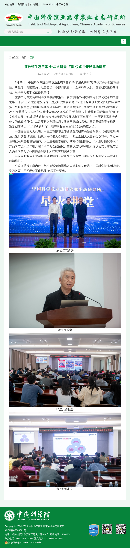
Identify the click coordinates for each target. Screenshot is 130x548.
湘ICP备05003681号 (15, 530)
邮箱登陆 (35, 4)
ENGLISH (48, 4)
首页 (24, 57)
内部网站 (22, 4)
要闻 (32, 57)
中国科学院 (62, 4)
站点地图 (9, 4)
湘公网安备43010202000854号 (24, 542)
